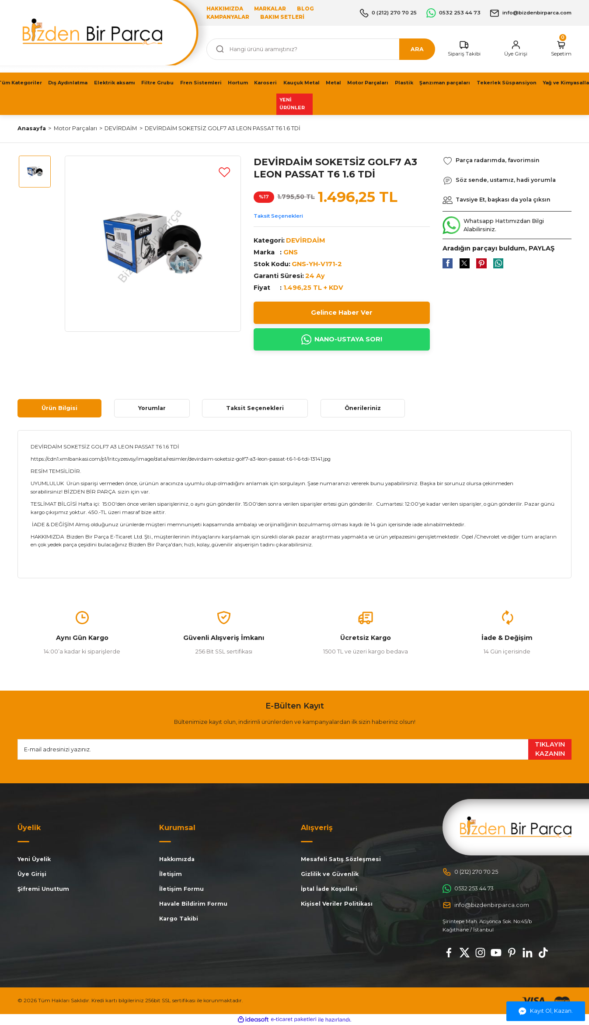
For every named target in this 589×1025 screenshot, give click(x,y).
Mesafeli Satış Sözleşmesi (341, 859)
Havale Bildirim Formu (193, 903)
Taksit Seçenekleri (278, 216)
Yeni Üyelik (34, 859)
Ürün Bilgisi (59, 408)
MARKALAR (270, 9)
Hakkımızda (177, 859)
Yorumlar (152, 408)
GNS (290, 252)
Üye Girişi (31, 874)
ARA (417, 49)
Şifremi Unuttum (43, 889)
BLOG (305, 9)
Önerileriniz (363, 408)
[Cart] (561, 49)
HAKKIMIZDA (224, 9)
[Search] (320, 49)
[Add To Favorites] (224, 172)
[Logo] (516, 827)
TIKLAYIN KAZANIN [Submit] (550, 749)
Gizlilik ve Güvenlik (330, 874)
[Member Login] (515, 49)
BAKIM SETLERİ (282, 17)
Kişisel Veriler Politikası (337, 903)
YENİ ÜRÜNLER (292, 104)
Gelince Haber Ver (342, 312)
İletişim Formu (181, 889)
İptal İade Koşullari (329, 889)
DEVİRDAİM (305, 240)
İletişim (170, 874)
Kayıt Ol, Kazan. (546, 1011)
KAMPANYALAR (227, 17)
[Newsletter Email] (294, 749)
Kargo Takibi (178, 918)
